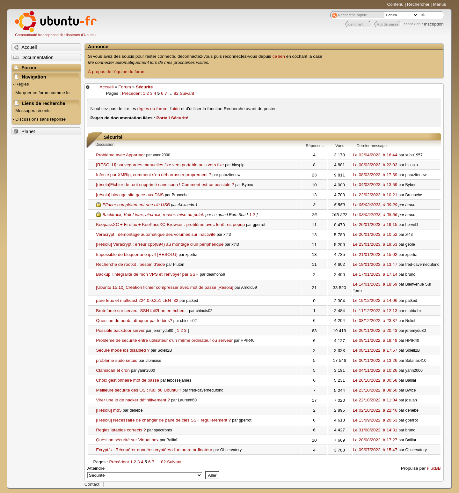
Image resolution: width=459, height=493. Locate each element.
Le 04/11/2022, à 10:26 (375, 370)
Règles (22, 84)
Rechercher (418, 4)
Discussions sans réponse (40, 119)
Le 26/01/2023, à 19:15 (375, 224)
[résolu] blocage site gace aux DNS (130, 194)
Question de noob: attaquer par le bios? (134, 320)
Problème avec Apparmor (120, 155)
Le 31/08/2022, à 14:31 (375, 430)
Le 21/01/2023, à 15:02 (375, 254)
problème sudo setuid (116, 360)
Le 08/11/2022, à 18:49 (375, 340)
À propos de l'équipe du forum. (117, 71)
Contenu (395, 4)
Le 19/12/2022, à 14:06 (375, 300)
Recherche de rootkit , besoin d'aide (130, 264)
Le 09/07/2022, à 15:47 (375, 449)
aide (175, 108)
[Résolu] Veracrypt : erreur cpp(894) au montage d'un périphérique (159, 244)
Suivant (187, 93)
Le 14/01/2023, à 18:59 (375, 284)
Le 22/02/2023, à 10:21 (375, 194)
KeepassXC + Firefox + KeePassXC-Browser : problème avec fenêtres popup (170, 224)
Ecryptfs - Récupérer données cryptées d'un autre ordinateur (154, 449)
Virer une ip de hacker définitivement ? (133, 400)
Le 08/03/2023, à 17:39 (375, 174)
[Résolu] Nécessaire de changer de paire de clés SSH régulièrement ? (163, 420)
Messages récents (32, 110)
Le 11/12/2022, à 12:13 (375, 310)
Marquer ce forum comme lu (42, 92)
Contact (91, 484)
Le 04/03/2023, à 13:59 (375, 184)
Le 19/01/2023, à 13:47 (375, 264)
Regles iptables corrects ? (121, 430)
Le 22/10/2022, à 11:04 (375, 400)
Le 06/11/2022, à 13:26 (375, 360)
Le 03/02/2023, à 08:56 (375, 214)
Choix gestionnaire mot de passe (127, 380)
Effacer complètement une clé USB (136, 204)
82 (176, 93)
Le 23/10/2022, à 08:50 (375, 390)
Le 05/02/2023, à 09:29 (375, 204)
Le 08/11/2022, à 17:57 (375, 350)
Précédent (132, 93)
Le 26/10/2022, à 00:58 (375, 380)
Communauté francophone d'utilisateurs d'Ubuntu (55, 35)
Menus (439, 4)
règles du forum (152, 108)
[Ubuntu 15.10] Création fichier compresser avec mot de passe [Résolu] (164, 287)
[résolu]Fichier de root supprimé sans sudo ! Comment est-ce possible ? (165, 184)
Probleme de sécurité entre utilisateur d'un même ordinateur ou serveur (164, 340)
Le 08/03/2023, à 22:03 (375, 164)
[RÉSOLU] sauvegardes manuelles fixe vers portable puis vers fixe (160, 164)
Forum (125, 87)
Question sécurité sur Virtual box (127, 439)
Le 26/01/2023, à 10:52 (375, 234)
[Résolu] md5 (108, 410)
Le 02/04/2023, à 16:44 (375, 155)
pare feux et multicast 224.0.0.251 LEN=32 (137, 300)
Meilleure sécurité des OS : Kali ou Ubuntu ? (138, 390)
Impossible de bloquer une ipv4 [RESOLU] (136, 254)
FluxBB (434, 468)
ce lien (279, 56)
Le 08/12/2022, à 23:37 (375, 320)
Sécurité (144, 87)
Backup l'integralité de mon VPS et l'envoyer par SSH (147, 274)
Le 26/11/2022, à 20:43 (375, 330)
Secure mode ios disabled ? (122, 350)
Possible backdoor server (120, 330)
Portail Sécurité (172, 118)
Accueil (107, 87)
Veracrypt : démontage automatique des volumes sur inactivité (155, 234)
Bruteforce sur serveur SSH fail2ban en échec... (142, 310)
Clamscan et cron (113, 370)
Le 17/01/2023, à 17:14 (375, 274)
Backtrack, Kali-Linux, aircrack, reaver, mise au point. (153, 214)
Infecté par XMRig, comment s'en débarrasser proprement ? (153, 174)
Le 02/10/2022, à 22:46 (375, 410)
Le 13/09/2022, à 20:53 (375, 420)
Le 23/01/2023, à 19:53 (375, 244)
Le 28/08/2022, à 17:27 (375, 439)
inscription (434, 24)
